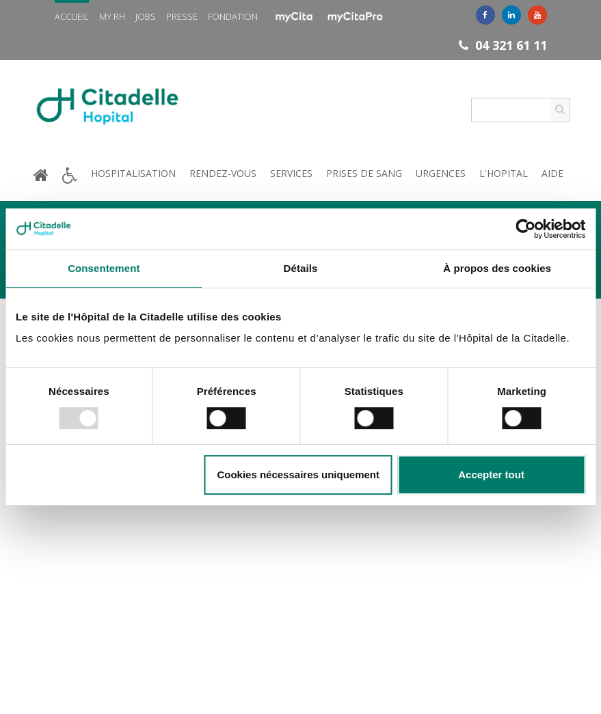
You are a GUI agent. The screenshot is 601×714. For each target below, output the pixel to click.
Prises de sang (364, 173)
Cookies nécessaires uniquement (298, 474)
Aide (552, 173)
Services (291, 173)
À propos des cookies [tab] (497, 268)
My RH (112, 16)
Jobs (145, 16)
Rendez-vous (222, 173)
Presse (182, 16)
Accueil (72, 16)
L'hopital (503, 173)
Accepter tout (491, 474)
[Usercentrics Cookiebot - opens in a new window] (525, 229)
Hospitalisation (133, 173)
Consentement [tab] (103, 268)
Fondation (233, 16)
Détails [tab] (301, 268)
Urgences (441, 173)
